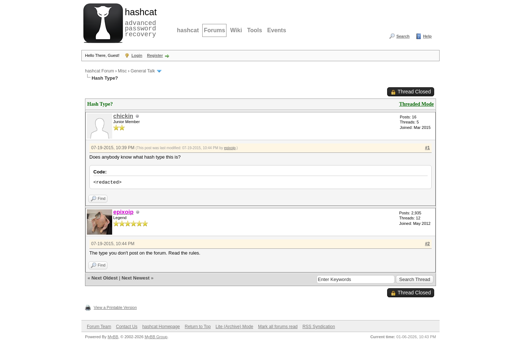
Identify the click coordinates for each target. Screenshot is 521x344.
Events (276, 30)
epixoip (230, 148)
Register (155, 55)
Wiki (236, 30)
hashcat (188, 30)
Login (136, 55)
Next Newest (135, 278)
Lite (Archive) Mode (234, 326)
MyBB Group (156, 337)
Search (403, 36)
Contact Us (126, 326)
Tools (254, 30)
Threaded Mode (416, 104)
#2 (427, 243)
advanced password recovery (139, 22)
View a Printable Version (115, 307)
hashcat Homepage (161, 326)
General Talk (143, 71)
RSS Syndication (318, 326)
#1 (427, 147)
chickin (123, 116)
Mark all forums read (277, 326)
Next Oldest (105, 278)
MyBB (112, 337)
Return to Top (198, 326)
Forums (214, 30)
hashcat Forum (99, 71)
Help (427, 36)
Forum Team (99, 326)
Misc (122, 71)
